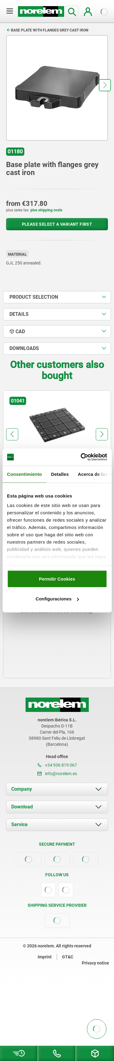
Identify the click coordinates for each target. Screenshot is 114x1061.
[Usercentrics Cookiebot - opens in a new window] (81, 457)
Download (22, 807)
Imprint (45, 956)
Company (21, 789)
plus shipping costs (46, 210)
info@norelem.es (57, 773)
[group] (57, 446)
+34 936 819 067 (57, 765)
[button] (105, 85)
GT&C (67, 956)
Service (19, 824)
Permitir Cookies (57, 578)
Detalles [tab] (60, 473)
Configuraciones (57, 598)
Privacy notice (95, 963)
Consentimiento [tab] (24, 473)
